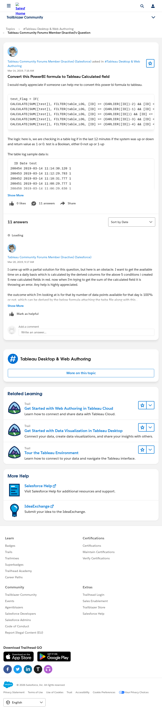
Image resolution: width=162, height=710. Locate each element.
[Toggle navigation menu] (153, 17)
